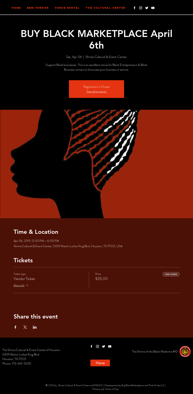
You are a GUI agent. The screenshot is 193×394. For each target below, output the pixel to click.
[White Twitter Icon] (147, 8)
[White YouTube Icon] (153, 8)
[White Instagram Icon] (141, 8)
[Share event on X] (25, 327)
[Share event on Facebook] (15, 327)
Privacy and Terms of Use (106, 389)
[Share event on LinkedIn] (35, 327)
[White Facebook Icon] (134, 8)
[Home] (100, 363)
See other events (96, 91)
